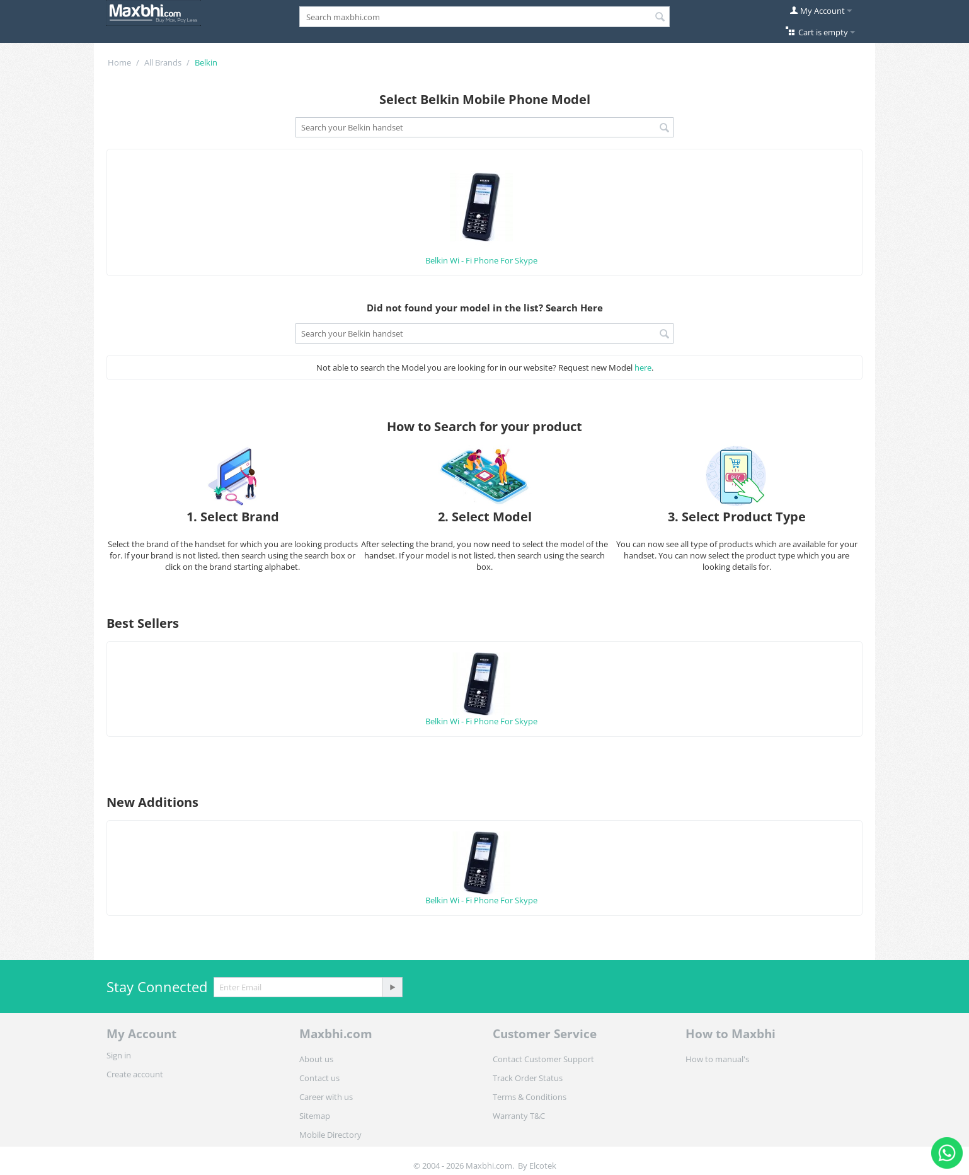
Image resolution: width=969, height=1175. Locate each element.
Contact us (319, 1078)
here (642, 367)
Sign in (118, 1055)
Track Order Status (528, 1078)
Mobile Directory (330, 1134)
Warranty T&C (519, 1115)
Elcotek (542, 1165)
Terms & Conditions (529, 1097)
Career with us (326, 1097)
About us (316, 1059)
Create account (134, 1074)
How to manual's (717, 1059)
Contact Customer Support (543, 1059)
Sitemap (314, 1115)
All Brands (162, 62)
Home (119, 62)
